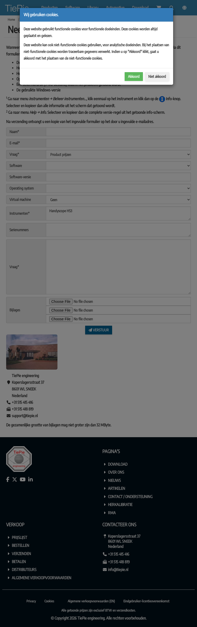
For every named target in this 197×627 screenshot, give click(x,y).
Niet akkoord (157, 76)
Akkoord (134, 76)
